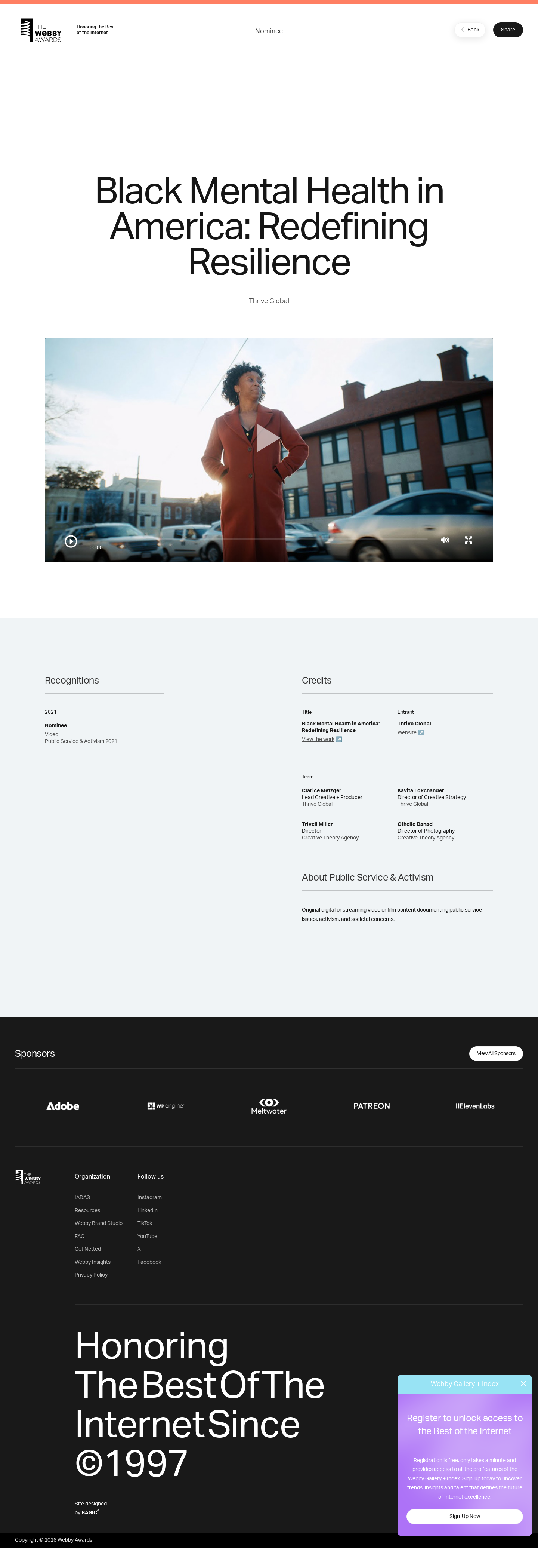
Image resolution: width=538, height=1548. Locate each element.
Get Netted (88, 1249)
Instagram (149, 1197)
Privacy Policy (91, 1275)
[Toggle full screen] (468, 540)
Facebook (149, 1262)
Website (407, 732)
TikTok (144, 1223)
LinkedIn (147, 1210)
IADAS (82, 1197)
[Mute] (445, 540)
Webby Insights (93, 1262)
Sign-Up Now (464, 1516)
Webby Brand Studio (99, 1223)
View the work (318, 739)
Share (508, 30)
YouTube (147, 1236)
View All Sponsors (496, 1053)
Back (469, 29)
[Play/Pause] (71, 541)
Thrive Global (269, 301)
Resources (87, 1210)
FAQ (80, 1236)
